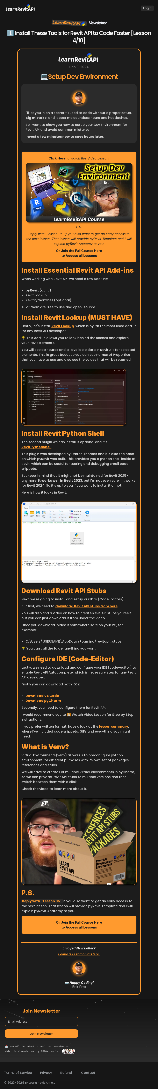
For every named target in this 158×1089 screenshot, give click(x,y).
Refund (66, 1072)
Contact (88, 1072)
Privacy (46, 1072)
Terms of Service (18, 1072)
